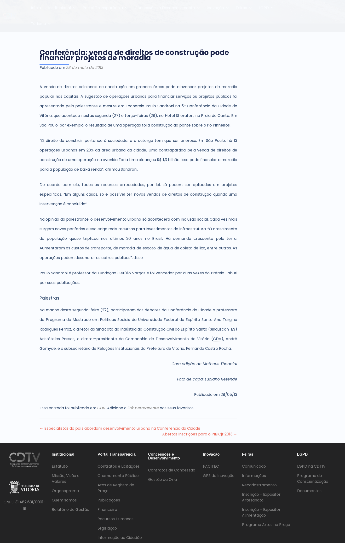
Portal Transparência (105, 8)
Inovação (218, 8)
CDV (101, 408)
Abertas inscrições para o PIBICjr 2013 (199, 434)
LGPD (266, 8)
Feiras (244, 8)
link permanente (143, 408)
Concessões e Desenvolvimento (167, 8)
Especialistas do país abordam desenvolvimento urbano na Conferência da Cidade (120, 428)
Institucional (61, 8)
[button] (62, 8)
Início (36, 8)
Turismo (41, 23)
